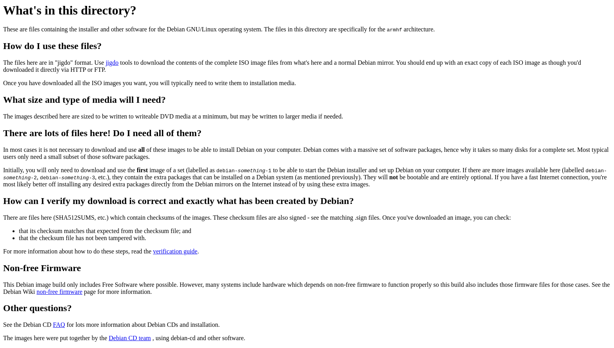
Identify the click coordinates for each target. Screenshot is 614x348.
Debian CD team (130, 338)
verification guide (175, 251)
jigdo (111, 62)
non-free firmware (59, 291)
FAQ (59, 324)
